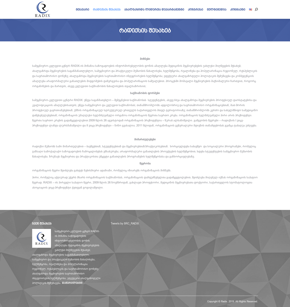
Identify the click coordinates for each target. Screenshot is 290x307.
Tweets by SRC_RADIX (125, 223)
